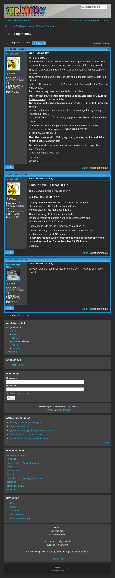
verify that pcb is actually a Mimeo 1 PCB (29, 438)
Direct (48, 410)
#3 (108, 259)
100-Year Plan (92, 20)
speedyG (12, 53)
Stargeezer (12, 474)
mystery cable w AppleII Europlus (25, 422)
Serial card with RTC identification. (26, 434)
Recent (27, 20)
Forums (17, 20)
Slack (15, 345)
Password (12, 385)
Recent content (16, 365)
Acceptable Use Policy (19, 518)
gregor (10, 466)
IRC (14, 331)
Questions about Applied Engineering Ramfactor (33, 430)
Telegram (16, 348)
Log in (7, 42)
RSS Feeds (14, 510)
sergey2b (11, 482)
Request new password (21, 393)
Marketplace (22, 26)
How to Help (57, 559)
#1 (108, 49)
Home (8, 20)
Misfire (15, 341)
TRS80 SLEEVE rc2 (19, 426)
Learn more (11, 352)
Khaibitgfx (11, 459)
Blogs (11, 503)
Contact (105, 20)
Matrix (15, 334)
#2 (108, 174)
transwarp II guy (14, 265)
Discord (16, 338)
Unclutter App (63, 410)
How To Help (77, 20)
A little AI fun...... (14, 470)
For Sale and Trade (42, 26)
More (106, 442)
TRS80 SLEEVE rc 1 (17, 486)
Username (12, 378)
